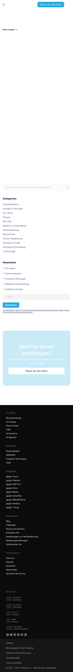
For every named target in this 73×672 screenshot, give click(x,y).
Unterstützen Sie (14, 544)
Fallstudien (11, 525)
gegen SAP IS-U (13, 484)
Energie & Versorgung (16, 459)
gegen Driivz (12, 488)
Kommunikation (10, 204)
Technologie (9, 251)
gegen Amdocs (13, 503)
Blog (8, 521)
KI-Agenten (11, 437)
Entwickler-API (12, 533)
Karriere (9, 562)
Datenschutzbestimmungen (18, 653)
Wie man (7, 221)
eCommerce (11, 433)
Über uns (10, 558)
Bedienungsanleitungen (17, 540)
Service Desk (12, 426)
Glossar (6, 217)
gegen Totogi (13, 507)
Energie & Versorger (13, 208)
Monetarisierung (11, 230)
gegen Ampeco (13, 480)
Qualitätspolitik (13, 658)
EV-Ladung (11, 422)
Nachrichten (9, 234)
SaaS (8, 462)
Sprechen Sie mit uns (15, 573)
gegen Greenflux (14, 496)
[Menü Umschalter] (3, 4)
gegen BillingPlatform (16, 499)
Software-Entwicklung (14, 247)
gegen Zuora (12, 476)
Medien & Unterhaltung (14, 225)
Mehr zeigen (10, 29)
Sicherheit (10, 566)
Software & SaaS (11, 242)
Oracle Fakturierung (12, 238)
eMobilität (10, 455)
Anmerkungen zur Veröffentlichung (22, 536)
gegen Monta (12, 492)
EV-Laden (8, 212)
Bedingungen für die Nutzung (19, 648)
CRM (8, 429)
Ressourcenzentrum (15, 529)
